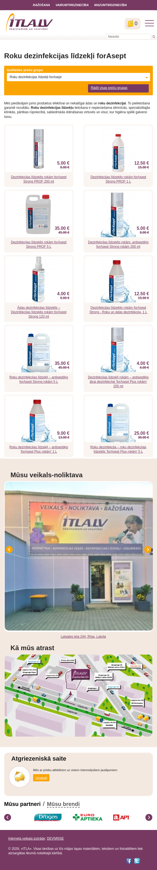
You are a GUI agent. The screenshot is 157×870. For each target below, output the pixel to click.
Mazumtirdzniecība (110, 5)
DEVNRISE (55, 838)
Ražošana (41, 5)
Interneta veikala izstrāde (26, 838)
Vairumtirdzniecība (72, 5)
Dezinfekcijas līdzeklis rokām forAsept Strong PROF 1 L (118, 179)
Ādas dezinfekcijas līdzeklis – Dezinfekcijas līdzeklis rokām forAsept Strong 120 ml (38, 312)
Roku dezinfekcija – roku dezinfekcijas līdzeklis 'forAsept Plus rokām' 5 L (118, 449)
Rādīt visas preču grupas (109, 88)
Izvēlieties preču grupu (25, 70)
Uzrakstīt (41, 777)
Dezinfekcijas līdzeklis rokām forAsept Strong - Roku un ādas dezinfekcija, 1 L (118, 310)
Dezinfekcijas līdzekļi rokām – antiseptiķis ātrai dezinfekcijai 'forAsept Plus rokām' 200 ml (118, 381)
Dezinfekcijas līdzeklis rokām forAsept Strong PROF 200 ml (38, 179)
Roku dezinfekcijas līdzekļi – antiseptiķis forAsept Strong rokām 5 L (38, 379)
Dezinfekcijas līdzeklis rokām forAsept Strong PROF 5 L (38, 244)
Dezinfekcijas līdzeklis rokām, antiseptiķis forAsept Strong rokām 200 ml (118, 244)
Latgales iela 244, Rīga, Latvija (83, 637)
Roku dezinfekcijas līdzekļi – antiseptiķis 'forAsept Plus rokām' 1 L (38, 449)
